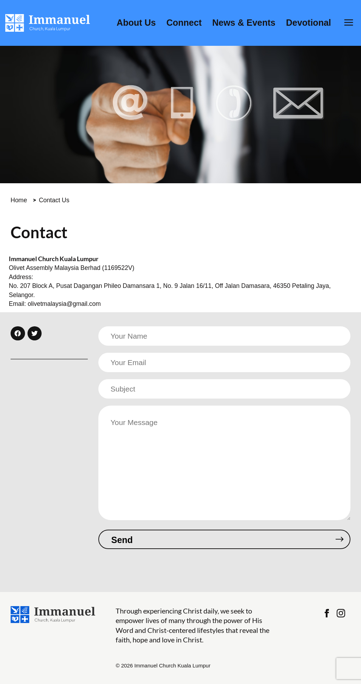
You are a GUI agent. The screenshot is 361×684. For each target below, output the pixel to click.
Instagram (341, 613)
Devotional (308, 22)
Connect (184, 22)
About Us (136, 22)
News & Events (243, 22)
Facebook (327, 613)
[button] (18, 333)
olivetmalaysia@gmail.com (63, 303)
